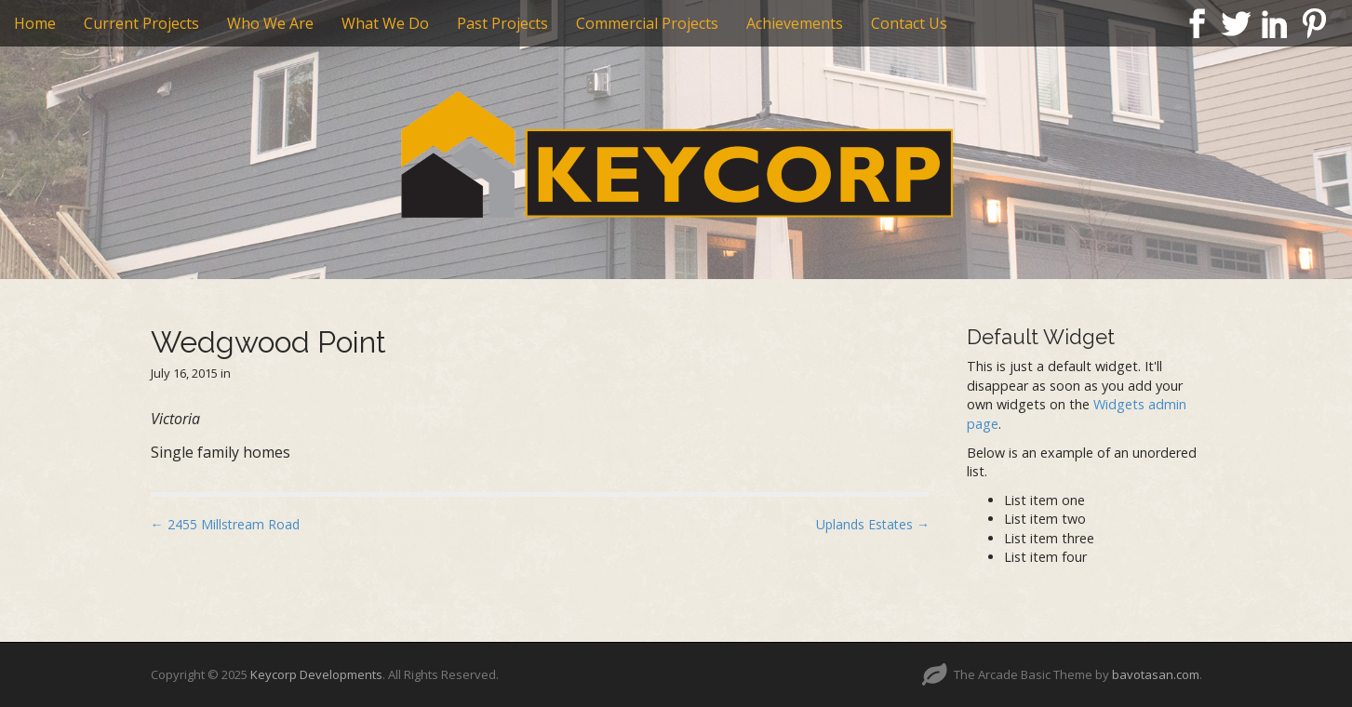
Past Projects (502, 23)
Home (35, 23)
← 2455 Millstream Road (225, 524)
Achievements (794, 23)
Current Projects (141, 23)
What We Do (385, 23)
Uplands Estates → (873, 524)
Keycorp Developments (316, 674)
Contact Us (909, 23)
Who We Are (270, 23)
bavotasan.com (1155, 674)
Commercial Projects (647, 23)
